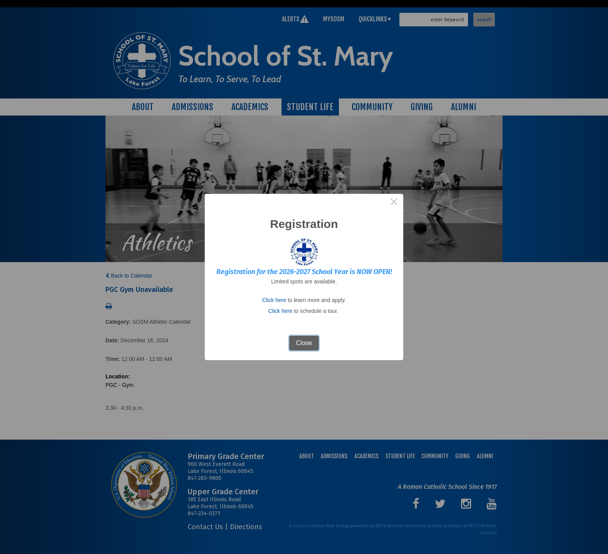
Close (304, 343)
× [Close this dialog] (394, 203)
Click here (274, 300)
